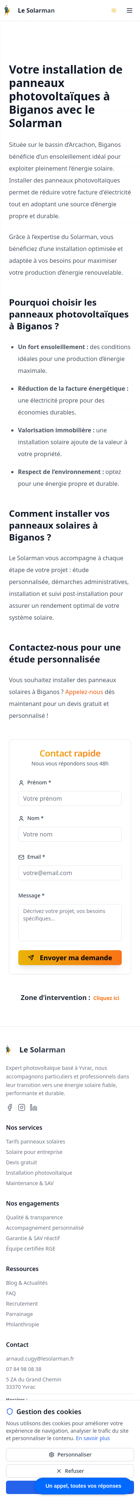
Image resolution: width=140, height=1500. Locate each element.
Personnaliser (70, 1454)
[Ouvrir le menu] (130, 10)
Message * (31, 895)
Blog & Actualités (26, 1282)
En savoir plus (93, 1438)
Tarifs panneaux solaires (35, 1141)
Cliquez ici (106, 997)
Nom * (31, 818)
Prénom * (34, 782)
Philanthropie (22, 1324)
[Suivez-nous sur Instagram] (21, 1107)
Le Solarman (36, 10)
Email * (31, 856)
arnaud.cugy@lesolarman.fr (40, 1358)
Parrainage (19, 1313)
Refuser (70, 1470)
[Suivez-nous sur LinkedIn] (33, 1107)
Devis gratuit (21, 1162)
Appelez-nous (84, 692)
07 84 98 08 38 (23, 1368)
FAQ (11, 1293)
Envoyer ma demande (70, 957)
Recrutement (22, 1303)
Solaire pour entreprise (34, 1151)
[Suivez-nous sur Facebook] (9, 1107)
